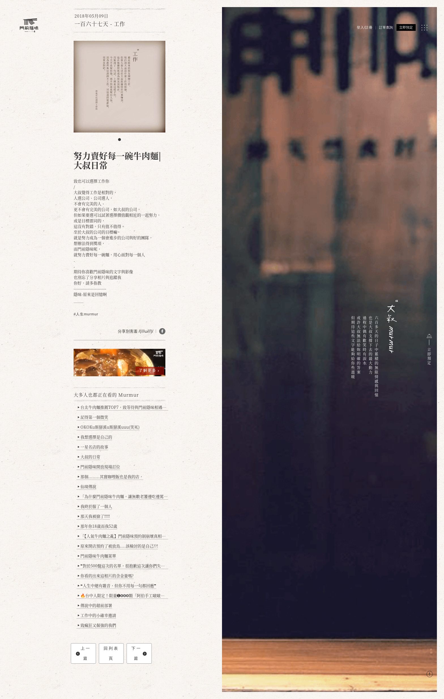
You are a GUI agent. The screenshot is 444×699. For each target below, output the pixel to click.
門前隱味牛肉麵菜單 (97, 556)
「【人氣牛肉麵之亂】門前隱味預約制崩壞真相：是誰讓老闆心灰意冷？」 (123, 536)
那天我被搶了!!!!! (94, 516)
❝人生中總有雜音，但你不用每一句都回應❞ (117, 585)
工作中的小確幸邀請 (97, 615)
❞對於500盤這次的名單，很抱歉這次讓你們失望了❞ (123, 565)
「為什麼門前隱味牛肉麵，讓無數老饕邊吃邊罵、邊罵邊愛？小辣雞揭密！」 (123, 496)
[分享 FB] (162, 331)
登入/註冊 (365, 27)
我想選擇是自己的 (95, 437)
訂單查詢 (386, 27)
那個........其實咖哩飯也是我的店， (111, 476)
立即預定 (406, 27)
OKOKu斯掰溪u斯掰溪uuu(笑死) (109, 427)
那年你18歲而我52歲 (98, 526)
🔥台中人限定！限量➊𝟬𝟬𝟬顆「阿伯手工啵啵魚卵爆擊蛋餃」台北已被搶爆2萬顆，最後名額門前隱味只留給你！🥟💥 (123, 595)
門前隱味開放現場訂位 (99, 466)
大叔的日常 (89, 456)
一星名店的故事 (93, 447)
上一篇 (83, 653)
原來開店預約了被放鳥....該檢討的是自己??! (118, 546)
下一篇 (138, 653)
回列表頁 (111, 653)
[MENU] (424, 27)
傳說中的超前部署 (95, 605)
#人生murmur (86, 314)
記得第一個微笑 (93, 417)
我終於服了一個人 (95, 506)
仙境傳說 (87, 486)
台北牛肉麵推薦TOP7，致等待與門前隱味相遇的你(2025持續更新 (123, 407)
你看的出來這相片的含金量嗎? (106, 575)
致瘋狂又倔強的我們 (97, 625)
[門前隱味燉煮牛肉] (29, 25)
